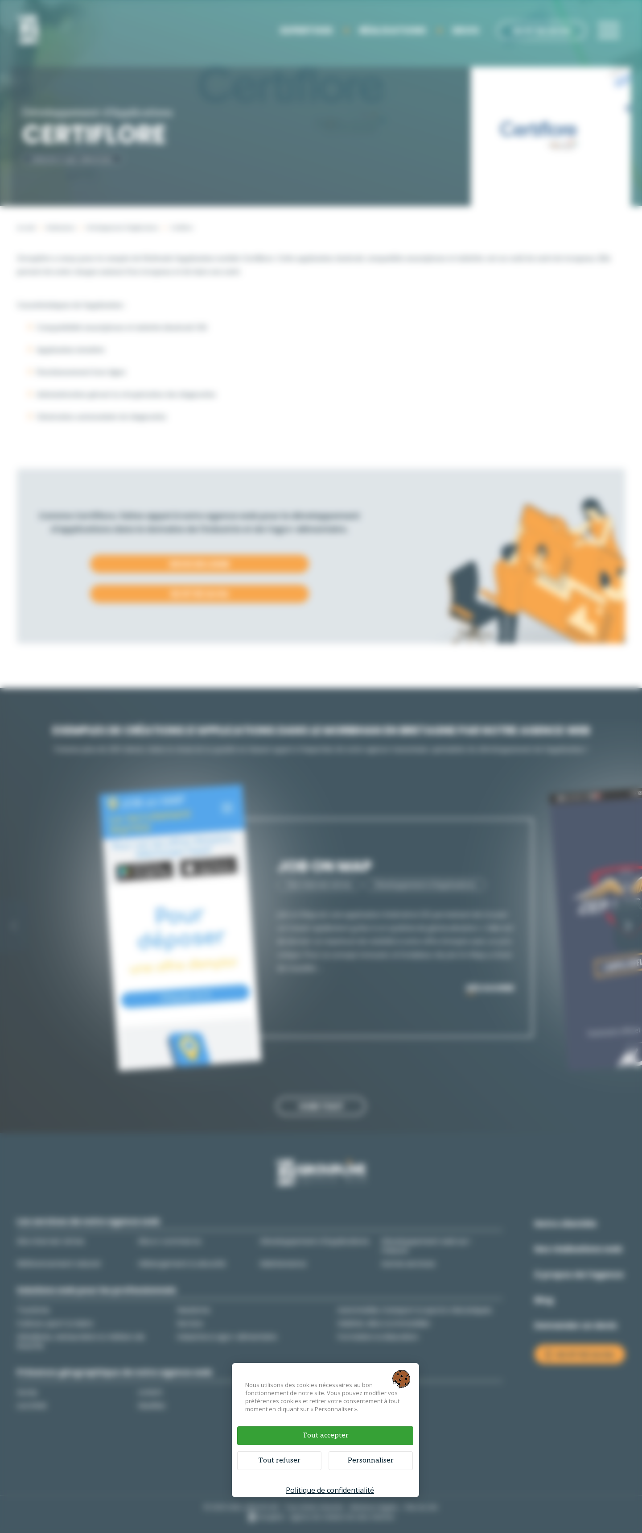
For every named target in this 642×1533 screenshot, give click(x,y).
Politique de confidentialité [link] (330, 1490)
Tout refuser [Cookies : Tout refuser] (279, 1460)
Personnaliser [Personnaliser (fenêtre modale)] (371, 1460)
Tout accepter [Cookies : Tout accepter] (325, 1435)
